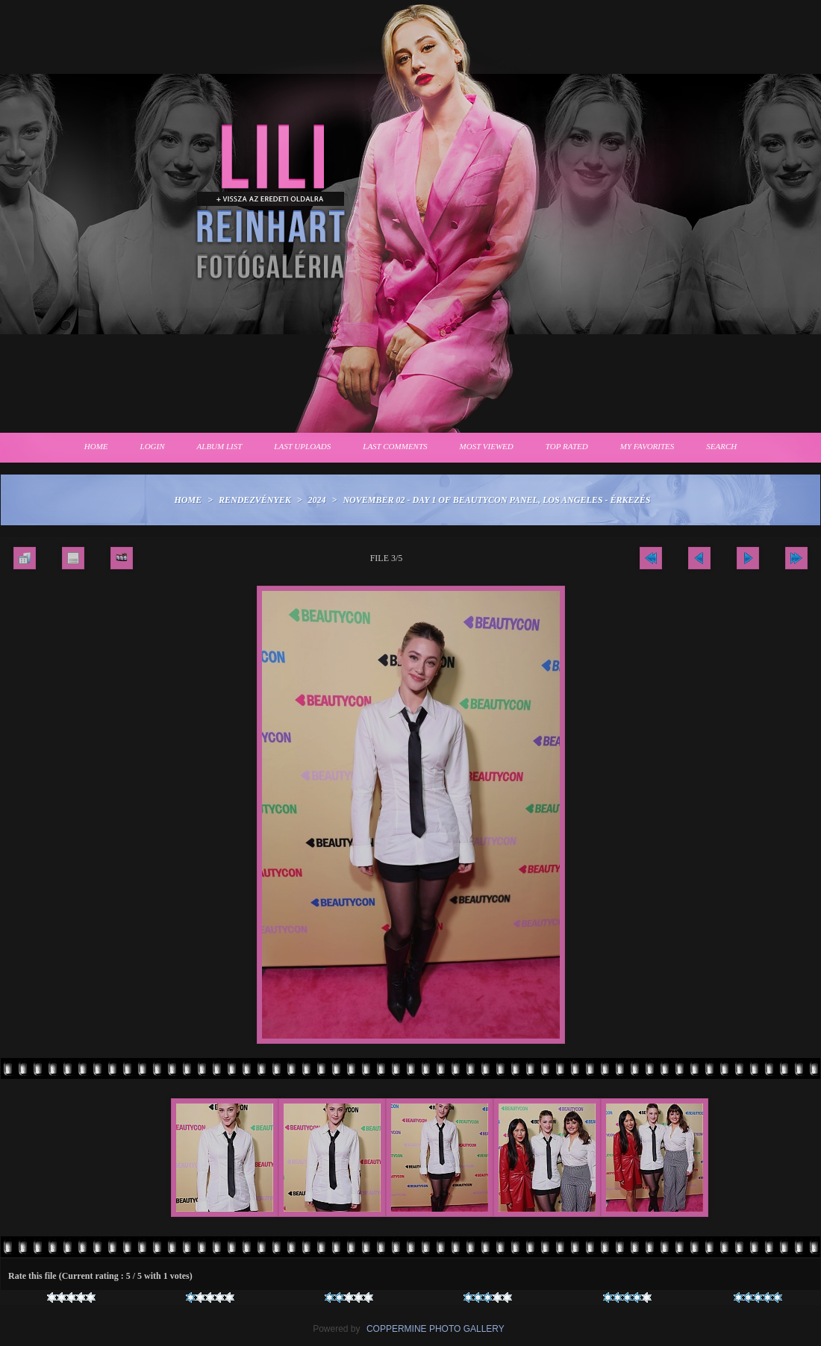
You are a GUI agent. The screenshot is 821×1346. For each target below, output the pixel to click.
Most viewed (486, 446)
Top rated (567, 446)
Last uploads (302, 446)
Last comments (395, 446)
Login (152, 446)
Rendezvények (255, 500)
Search (721, 446)
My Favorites (647, 446)
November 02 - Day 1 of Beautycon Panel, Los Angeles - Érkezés (496, 500)
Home (96, 446)
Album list (220, 446)
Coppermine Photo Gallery (435, 1329)
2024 (317, 500)
